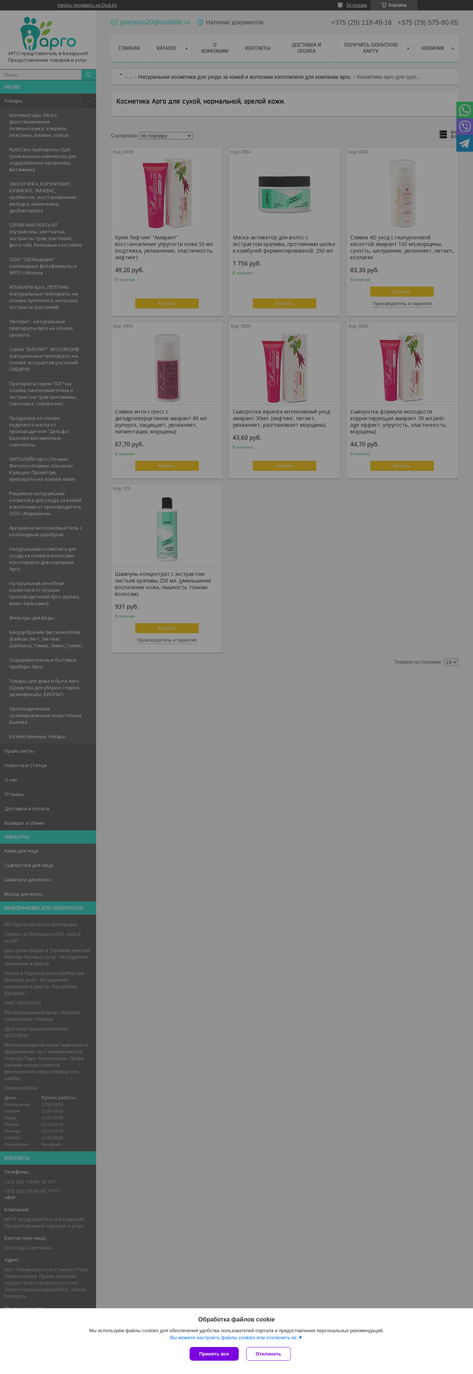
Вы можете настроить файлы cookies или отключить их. (234, 1337)
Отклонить (268, 1354)
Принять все (214, 1354)
